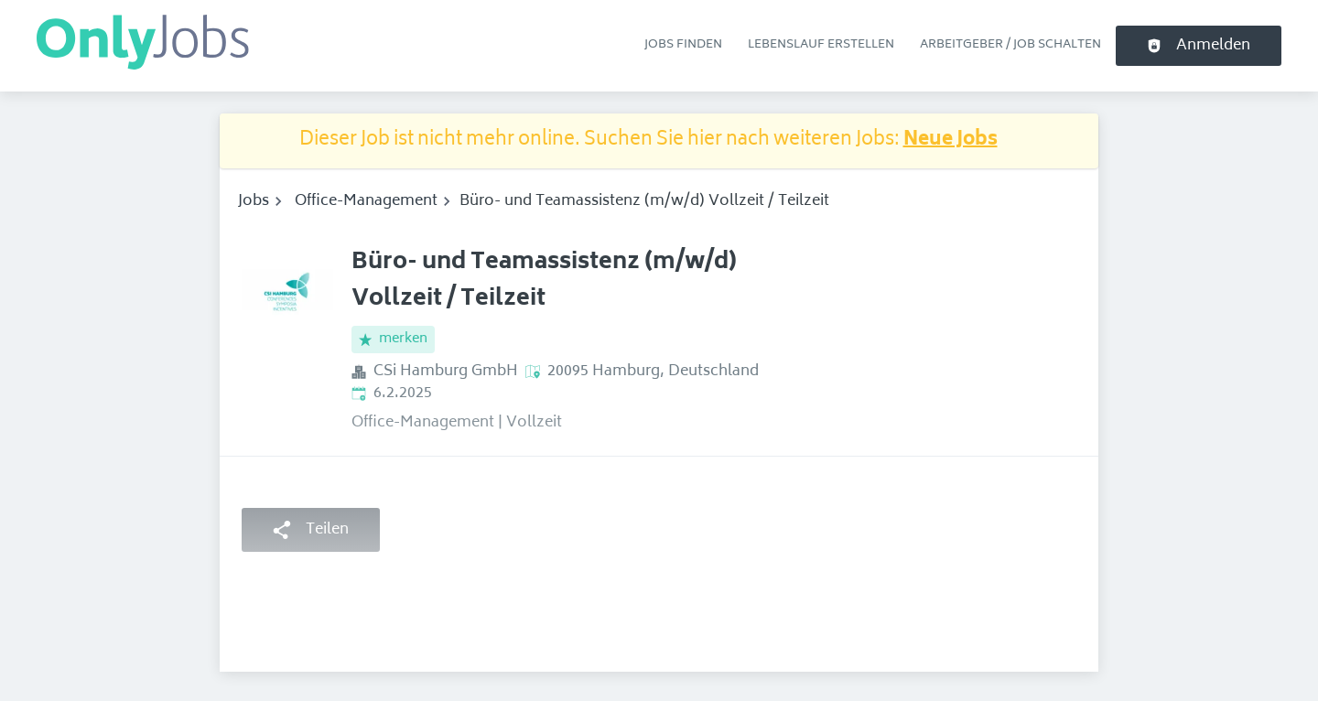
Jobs (253, 201)
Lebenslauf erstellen (821, 45)
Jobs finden (683, 45)
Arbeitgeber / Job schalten (1010, 45)
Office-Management (366, 201)
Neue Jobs (950, 140)
